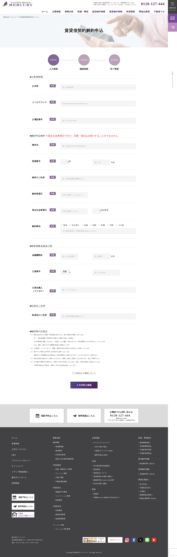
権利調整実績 (145, 442)
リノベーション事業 (62, 496)
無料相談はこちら (86, 416)
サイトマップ (17, 466)
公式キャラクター (19, 449)
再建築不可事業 (61, 492)
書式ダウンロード (19, 477)
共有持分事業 (60, 455)
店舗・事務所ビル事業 (63, 469)
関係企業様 (144, 12)
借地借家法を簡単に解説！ (103, 476)
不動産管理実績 (145, 453)
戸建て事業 (59, 477)
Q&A (14, 455)
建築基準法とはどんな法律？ (104, 480)
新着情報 (15, 444)
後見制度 (96, 469)
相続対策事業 (60, 514)
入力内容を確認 (84, 385)
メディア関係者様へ (20, 472)
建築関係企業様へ (146, 495)
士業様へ (143, 491)
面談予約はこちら (49, 416)
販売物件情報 (98, 12)
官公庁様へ (144, 484)
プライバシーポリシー (21, 460)
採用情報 (130, 12)
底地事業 (58, 451)
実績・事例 (82, 12)
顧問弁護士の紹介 (101, 455)
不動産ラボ (159, 12)
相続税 (95, 494)
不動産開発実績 (145, 446)
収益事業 (58, 500)
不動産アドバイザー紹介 (104, 451)
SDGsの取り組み (101, 447)
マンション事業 (61, 473)
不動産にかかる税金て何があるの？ (106, 497)
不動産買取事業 (61, 481)
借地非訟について (100, 473)
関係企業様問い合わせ (148, 498)
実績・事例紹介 (144, 438)
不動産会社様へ (145, 488)
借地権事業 (59, 446)
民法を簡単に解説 (100, 483)
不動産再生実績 (145, 450)
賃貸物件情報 (115, 12)
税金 (94, 489)
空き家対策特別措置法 (101, 466)
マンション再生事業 (62, 529)
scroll (172, 73)
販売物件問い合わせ (147, 463)
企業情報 (56, 12)
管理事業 (58, 510)
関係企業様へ (144, 480)
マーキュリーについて (101, 442)
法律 (94, 461)
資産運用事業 (60, 519)
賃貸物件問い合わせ (147, 474)
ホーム (45, 12)
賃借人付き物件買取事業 (64, 459)
